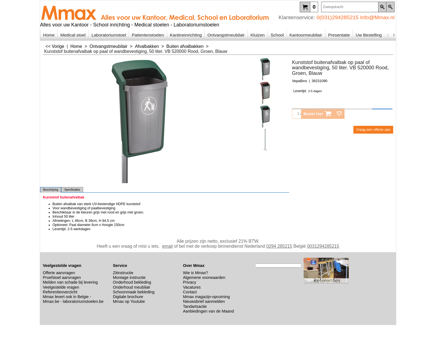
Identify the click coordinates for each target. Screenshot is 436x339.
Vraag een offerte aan (373, 129)
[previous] (387, 35)
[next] (393, 35)
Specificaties (72, 189)
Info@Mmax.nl (377, 17)
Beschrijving (50, 189)
